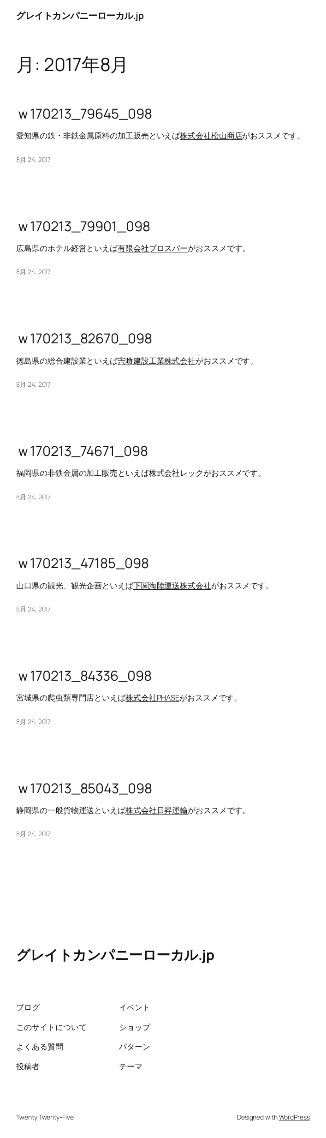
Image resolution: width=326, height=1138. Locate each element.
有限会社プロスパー (153, 248)
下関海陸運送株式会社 (172, 585)
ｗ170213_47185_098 (82, 563)
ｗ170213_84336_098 (83, 675)
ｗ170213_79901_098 (83, 226)
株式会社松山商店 (211, 135)
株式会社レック (176, 472)
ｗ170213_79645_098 (84, 113)
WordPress (294, 1117)
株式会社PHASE (152, 697)
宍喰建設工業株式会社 (157, 360)
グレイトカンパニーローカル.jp (79, 15)
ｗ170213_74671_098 (82, 451)
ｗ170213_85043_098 (84, 788)
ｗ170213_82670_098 (84, 338)
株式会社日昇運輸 (156, 810)
